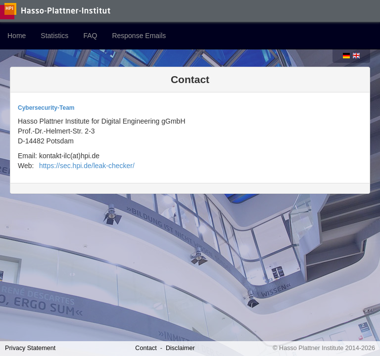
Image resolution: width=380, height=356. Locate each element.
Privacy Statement (30, 348)
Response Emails (139, 36)
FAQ (90, 36)
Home (16, 36)
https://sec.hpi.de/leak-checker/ (87, 166)
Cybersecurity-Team (46, 107)
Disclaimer (180, 348)
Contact (145, 348)
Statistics (54, 36)
